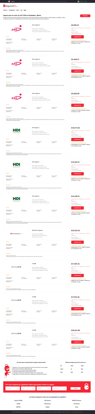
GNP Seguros (47, 403)
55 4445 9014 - (67, 412)
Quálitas (47, 407)
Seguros (5, 10)
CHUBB (18, 403)
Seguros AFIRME (18, 400)
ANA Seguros (47, 400)
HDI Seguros (77, 403)
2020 (17, 10)
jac (21, 10)
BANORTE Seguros (76, 400)
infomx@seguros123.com (77, 412)
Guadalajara (12, 10)
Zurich (76, 407)
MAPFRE (18, 407)
